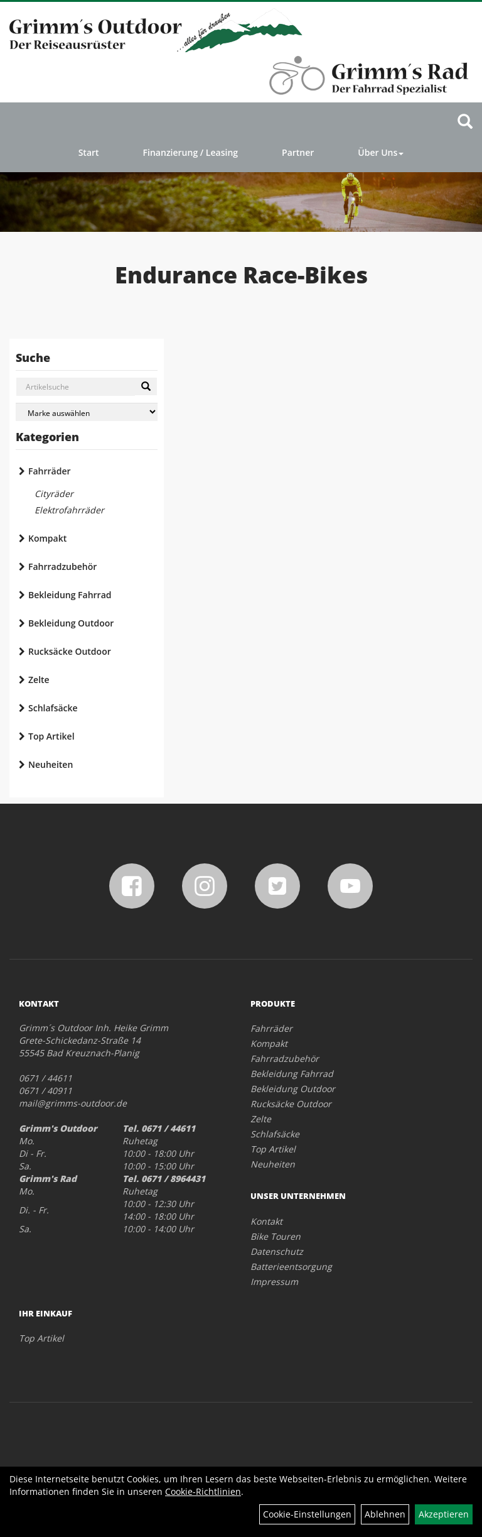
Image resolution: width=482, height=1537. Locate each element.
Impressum (274, 1282)
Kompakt (47, 538)
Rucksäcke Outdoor (69, 651)
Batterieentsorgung (291, 1266)
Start (88, 152)
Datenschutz (276, 1251)
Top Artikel (51, 736)
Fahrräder (49, 471)
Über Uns (381, 152)
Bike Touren (275, 1236)
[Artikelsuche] (465, 122)
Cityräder (54, 494)
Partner (298, 152)
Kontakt (266, 1221)
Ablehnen (385, 1514)
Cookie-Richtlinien (203, 1491)
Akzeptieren (444, 1514)
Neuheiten (50, 764)
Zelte (39, 680)
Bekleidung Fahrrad (69, 595)
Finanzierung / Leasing (190, 152)
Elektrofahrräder (69, 510)
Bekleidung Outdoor (71, 623)
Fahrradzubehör (62, 566)
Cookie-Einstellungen (307, 1514)
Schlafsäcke (53, 708)
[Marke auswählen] (87, 412)
